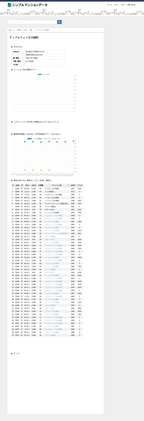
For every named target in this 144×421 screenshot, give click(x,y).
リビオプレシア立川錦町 (53, 215)
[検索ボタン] (59, 22)
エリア (116, 4)
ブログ (123, 4)
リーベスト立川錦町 (52, 230)
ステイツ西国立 (50, 236)
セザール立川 (49, 239)
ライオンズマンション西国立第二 (57, 233)
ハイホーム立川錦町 (52, 221)
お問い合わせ (131, 4)
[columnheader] (12, 185)
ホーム (110, 4)
